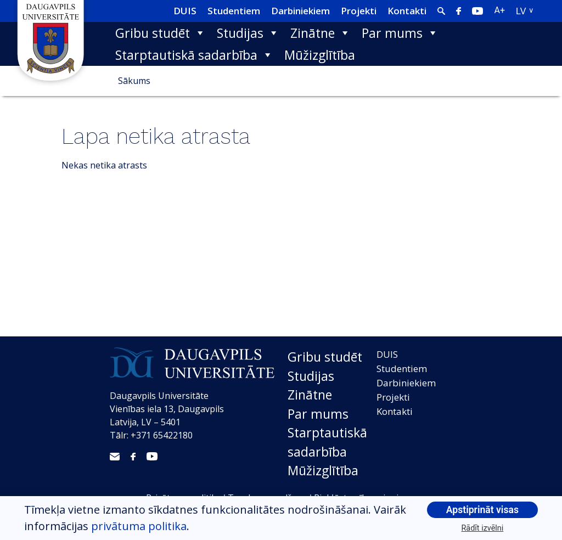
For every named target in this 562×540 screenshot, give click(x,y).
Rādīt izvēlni (483, 528)
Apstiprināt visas (482, 509)
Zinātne (320, 33)
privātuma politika (139, 526)
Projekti (358, 10)
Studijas (248, 33)
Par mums (400, 33)
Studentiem (233, 10)
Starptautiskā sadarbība (194, 55)
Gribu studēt (160, 33)
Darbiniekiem (300, 10)
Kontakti (406, 10)
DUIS (184, 10)
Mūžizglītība (319, 55)
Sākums (134, 81)
